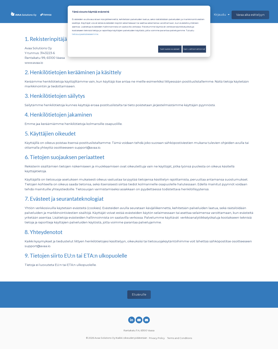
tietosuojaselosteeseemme (85, 34)
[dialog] (139, 31)
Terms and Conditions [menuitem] (179, 338)
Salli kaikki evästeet (170, 49)
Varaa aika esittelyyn (250, 14)
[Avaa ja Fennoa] (31, 15)
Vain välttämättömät (194, 49)
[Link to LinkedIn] (131, 320)
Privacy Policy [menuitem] (157, 338)
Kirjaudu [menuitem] (220, 14)
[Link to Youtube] (139, 320)
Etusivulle (139, 294)
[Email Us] (146, 320)
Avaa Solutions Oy (104, 337)
